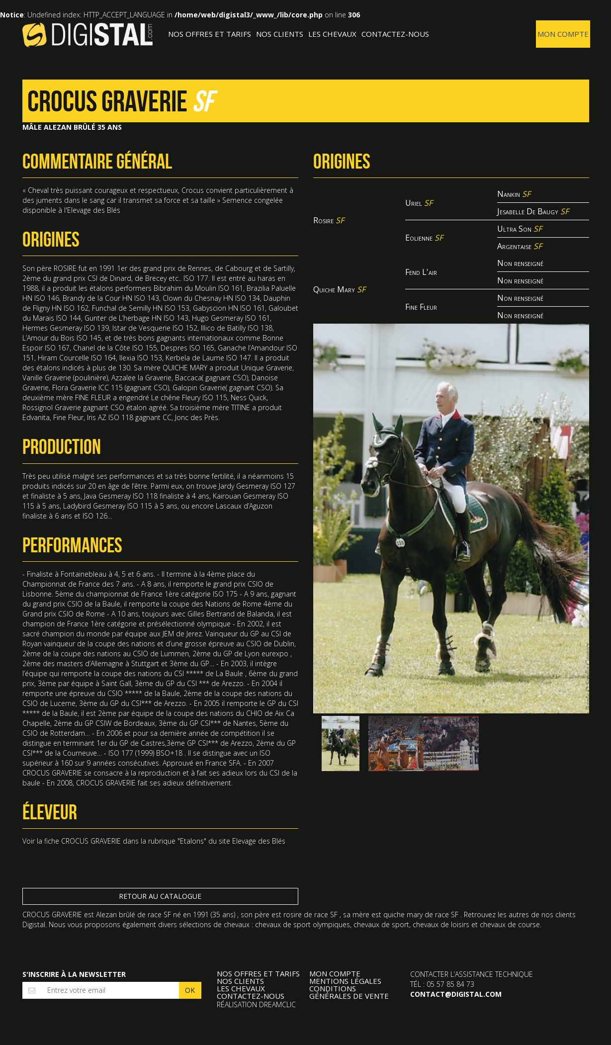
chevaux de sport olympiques (302, 924)
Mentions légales (345, 981)
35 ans (223, 914)
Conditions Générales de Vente (349, 992)
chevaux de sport (381, 924)
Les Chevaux (332, 34)
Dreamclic (277, 1004)
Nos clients (279, 34)
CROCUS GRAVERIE (91, 841)
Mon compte (563, 34)
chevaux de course (510, 924)
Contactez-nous (395, 34)
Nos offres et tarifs (209, 34)
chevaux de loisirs (441, 924)
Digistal (87, 35)
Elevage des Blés (258, 841)
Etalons (192, 841)
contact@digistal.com (456, 994)
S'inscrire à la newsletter (74, 974)
